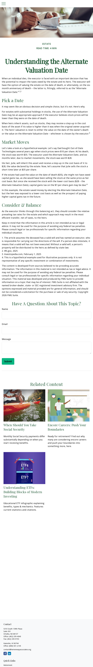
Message (6, 339)
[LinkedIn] (9, 653)
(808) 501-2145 (15, 646)
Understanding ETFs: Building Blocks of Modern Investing (23, 491)
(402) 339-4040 (15, 636)
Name (5, 309)
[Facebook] (5, 653)
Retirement (8, 665)
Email (5, 324)
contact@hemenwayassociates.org (17, 649)
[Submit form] (8, 361)
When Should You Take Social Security (20, 427)
